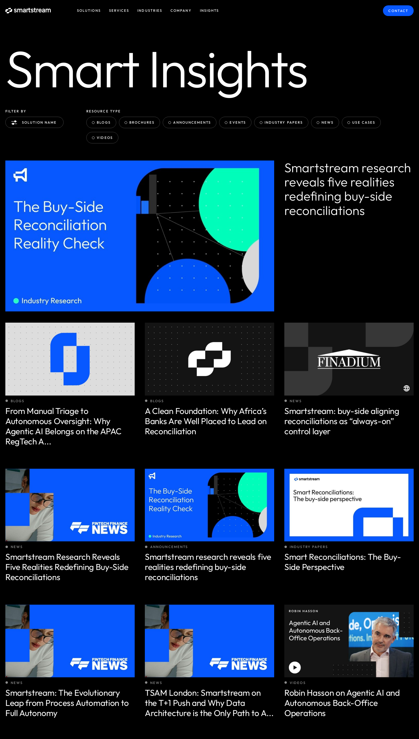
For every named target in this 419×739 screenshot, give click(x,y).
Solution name (35, 122)
